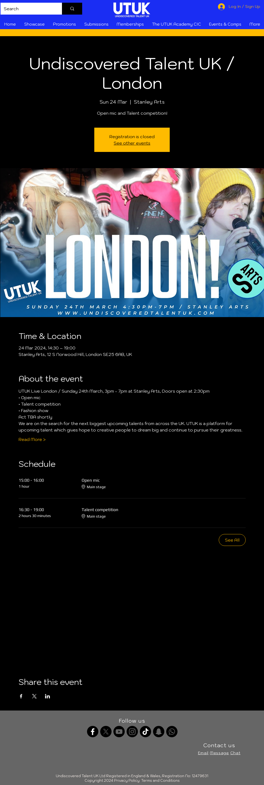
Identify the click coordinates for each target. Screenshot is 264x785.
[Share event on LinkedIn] (47, 696)
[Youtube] (119, 731)
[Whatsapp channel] (172, 731)
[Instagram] (132, 731)
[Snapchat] (158, 731)
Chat (235, 752)
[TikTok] (145, 731)
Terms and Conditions (160, 780)
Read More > (32, 439)
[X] (106, 731)
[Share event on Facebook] (21, 696)
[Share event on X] (34, 696)
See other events (132, 143)
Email (203, 752)
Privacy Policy (127, 780)
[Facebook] (92, 731)
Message (219, 752)
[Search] (27, 9)
